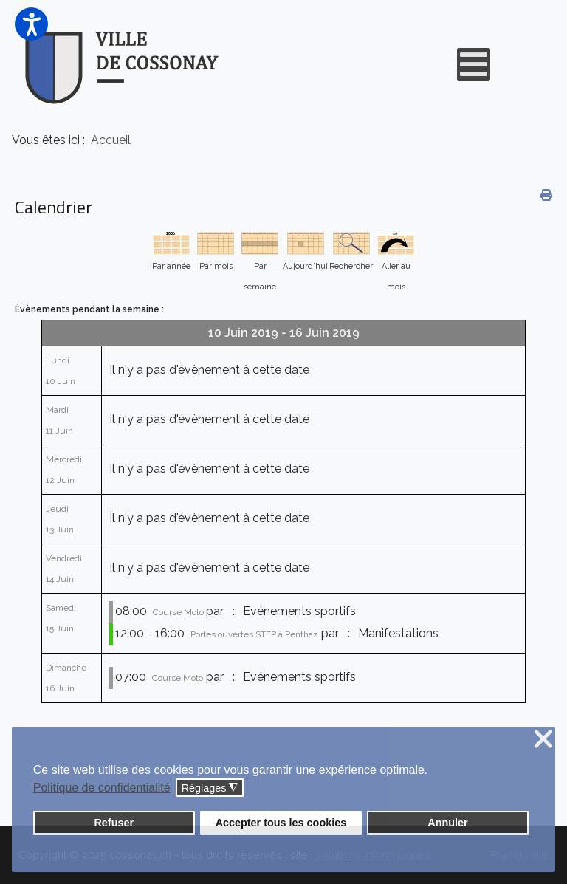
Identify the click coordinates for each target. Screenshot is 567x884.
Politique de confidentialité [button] (102, 787)
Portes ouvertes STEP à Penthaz (254, 634)
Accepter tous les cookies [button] (281, 823)
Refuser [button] (114, 823)
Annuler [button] (447, 823)
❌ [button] (543, 739)
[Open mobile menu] (473, 64)
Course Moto (179, 612)
